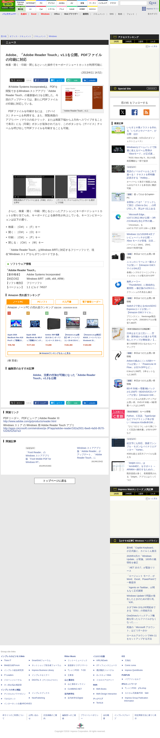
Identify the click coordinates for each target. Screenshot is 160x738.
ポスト (19, 80)
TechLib (99, 703)
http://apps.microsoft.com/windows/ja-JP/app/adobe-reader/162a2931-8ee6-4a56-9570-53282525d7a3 (54, 429)
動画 (120, 14)
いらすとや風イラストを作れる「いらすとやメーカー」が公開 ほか (141, 130)
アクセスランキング (128, 37)
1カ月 (153, 41)
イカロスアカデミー (105, 680)
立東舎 (71, 675)
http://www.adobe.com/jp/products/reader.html (29, 421)
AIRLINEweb (102, 660)
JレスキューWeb (103, 675)
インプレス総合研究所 (14, 670)
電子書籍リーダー (91, 301)
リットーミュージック (77, 660)
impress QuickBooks (134, 670)
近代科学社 (69, 694)
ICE (123, 656)
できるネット (10, 699)
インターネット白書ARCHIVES (18, 703)
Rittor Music (70, 656)
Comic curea (130, 665)
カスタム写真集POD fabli (136, 693)
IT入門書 (67, 301)
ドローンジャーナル (13, 680)
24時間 (128, 41)
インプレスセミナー (40, 675)
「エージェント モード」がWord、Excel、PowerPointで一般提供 (141, 579)
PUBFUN (126, 675)
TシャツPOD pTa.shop (135, 688)
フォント (131, 14)
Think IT (7, 660)
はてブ (59, 80)
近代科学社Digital (75, 698)
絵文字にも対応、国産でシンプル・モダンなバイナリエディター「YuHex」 (141, 446)
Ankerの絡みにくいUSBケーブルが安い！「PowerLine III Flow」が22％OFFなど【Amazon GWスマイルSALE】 (141, 367)
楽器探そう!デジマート (78, 665)
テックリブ (98, 699)
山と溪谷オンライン (76, 684)
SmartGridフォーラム (41, 660)
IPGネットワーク (129, 684)
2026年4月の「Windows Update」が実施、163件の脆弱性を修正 (141, 559)
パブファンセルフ (133, 679)
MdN (95, 685)
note (75, 80)
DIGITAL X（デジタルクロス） (45, 680)
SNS (112, 14)
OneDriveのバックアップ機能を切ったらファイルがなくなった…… (141, 618)
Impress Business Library (43, 670)
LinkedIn (92, 80)
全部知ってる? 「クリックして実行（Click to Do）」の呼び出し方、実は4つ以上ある (141, 205)
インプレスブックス (40, 693)
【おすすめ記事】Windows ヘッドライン (137, 541)
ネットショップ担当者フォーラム (46, 665)
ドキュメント (99, 14)
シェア (43, 80)
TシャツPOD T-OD (77, 670)
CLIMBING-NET (75, 689)
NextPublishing (38, 698)
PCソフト (42, 301)
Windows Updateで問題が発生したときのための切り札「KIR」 (141, 599)
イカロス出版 (99, 656)
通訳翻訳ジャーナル (105, 670)
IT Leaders (8, 675)
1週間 (140, 41)
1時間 (116, 41)
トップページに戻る (54, 480)
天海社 (128, 660)
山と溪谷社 (69, 680)
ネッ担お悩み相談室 (13, 685)
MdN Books (101, 689)
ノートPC (18, 301)
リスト (29, 80)
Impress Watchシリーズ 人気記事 (135, 489)
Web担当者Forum (12, 665)
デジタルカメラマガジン (15, 694)
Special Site (124, 88)
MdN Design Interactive (106, 694)
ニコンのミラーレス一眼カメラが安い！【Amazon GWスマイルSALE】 (141, 265)
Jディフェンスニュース (106, 665)
